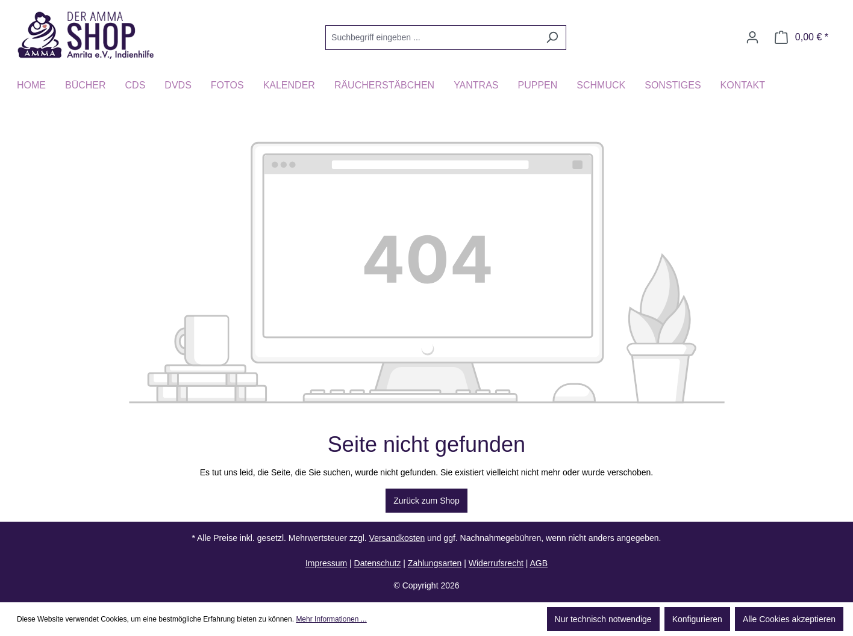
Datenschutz (377, 563)
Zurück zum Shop (426, 500)
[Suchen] (552, 37)
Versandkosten (397, 538)
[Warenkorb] (801, 37)
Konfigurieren (697, 619)
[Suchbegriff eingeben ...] (432, 37)
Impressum (326, 563)
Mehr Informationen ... (331, 619)
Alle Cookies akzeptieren (789, 619)
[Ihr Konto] (752, 37)
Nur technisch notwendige (603, 619)
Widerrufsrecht (496, 563)
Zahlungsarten (435, 563)
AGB (539, 563)
